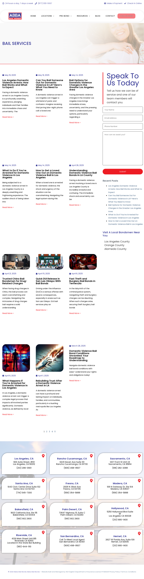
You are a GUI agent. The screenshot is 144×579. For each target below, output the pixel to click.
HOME (33, 16)
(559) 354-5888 (72, 492)
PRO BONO (65, 16)
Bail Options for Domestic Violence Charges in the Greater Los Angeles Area (124, 208)
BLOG (97, 16)
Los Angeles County (117, 242)
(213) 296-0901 (23, 467)
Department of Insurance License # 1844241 (92, 572)
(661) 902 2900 (24, 518)
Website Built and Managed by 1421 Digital (58, 572)
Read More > (8, 117)
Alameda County (115, 249)
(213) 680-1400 (120, 519)
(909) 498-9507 (72, 467)
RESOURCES (83, 16)
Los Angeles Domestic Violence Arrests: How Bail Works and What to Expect (125, 189)
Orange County (114, 246)
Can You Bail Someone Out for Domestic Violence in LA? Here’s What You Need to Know (123, 199)
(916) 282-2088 (120, 467)
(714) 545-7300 (24, 492)
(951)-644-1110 (24, 546)
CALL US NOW (126, 16)
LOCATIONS (47, 16)
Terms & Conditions (128, 572)
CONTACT (110, 16)
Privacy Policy (114, 572)
